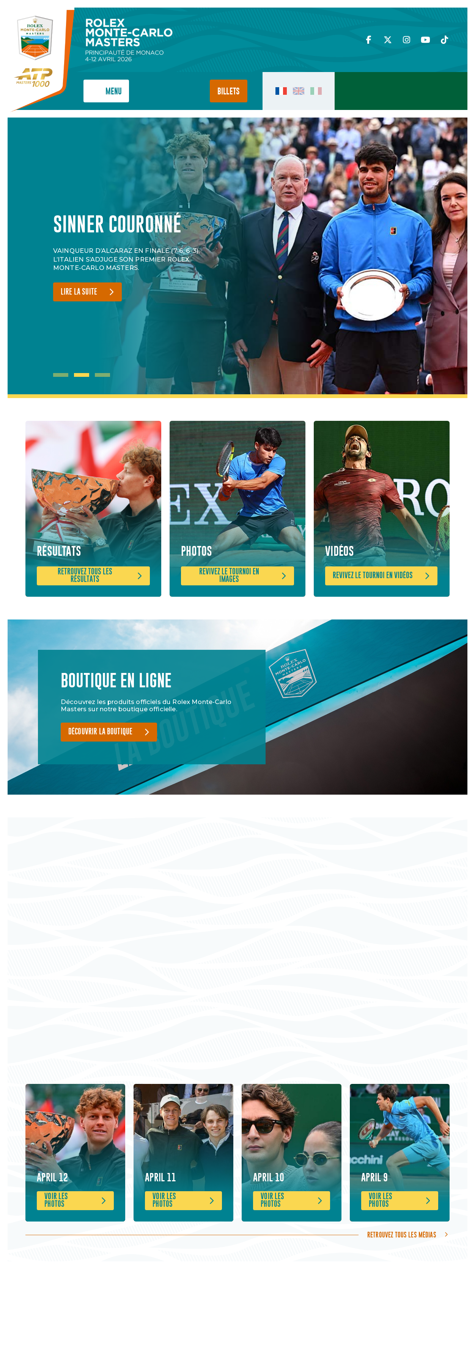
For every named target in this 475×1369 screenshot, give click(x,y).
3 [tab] (102, 375)
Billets (228, 91)
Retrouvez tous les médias (401, 1289)
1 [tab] (60, 375)
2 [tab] (81, 375)
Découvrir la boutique (100, 765)
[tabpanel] (132, 258)
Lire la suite (79, 292)
